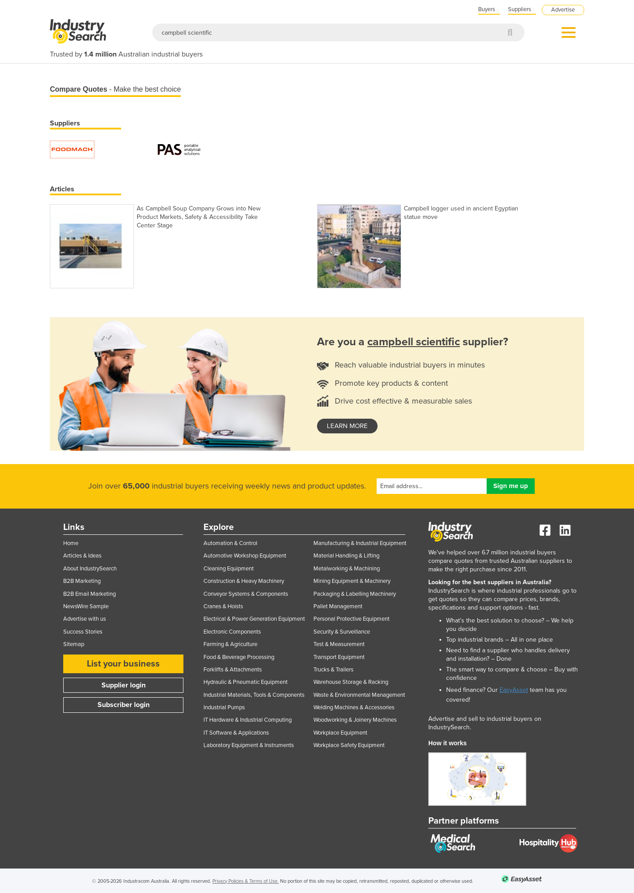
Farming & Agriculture (230, 644)
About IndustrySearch (90, 568)
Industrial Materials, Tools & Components (254, 695)
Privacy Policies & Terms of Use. (245, 881)
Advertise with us (84, 618)
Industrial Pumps (224, 707)
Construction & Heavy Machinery (243, 581)
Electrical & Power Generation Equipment (254, 618)
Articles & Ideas (82, 555)
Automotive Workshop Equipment (244, 555)
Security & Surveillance (341, 631)
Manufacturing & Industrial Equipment (359, 543)
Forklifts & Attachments (232, 669)
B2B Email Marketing (89, 594)
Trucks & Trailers (333, 669)
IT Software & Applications (236, 732)
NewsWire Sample (86, 606)
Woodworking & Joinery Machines (355, 719)
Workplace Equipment (340, 732)
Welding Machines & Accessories (353, 707)
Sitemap (73, 644)
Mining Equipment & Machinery (351, 581)
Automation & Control (230, 543)
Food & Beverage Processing (238, 657)
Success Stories (82, 631)
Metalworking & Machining (346, 568)
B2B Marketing (82, 581)
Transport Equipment (339, 657)
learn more (347, 426)
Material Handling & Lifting (346, 555)
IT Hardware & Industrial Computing (247, 719)
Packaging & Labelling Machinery (354, 594)
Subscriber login (124, 704)
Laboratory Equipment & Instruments (248, 745)
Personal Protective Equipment (351, 618)
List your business (123, 664)
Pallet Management (337, 606)
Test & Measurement (339, 644)
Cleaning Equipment (228, 568)
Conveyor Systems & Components (245, 594)
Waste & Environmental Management (359, 695)
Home (70, 543)
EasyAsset (514, 690)
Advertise (563, 9)
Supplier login (124, 685)
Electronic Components (232, 631)
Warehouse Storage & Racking (350, 682)
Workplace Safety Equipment (349, 745)
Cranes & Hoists (223, 606)
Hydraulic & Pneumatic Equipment (245, 682)
